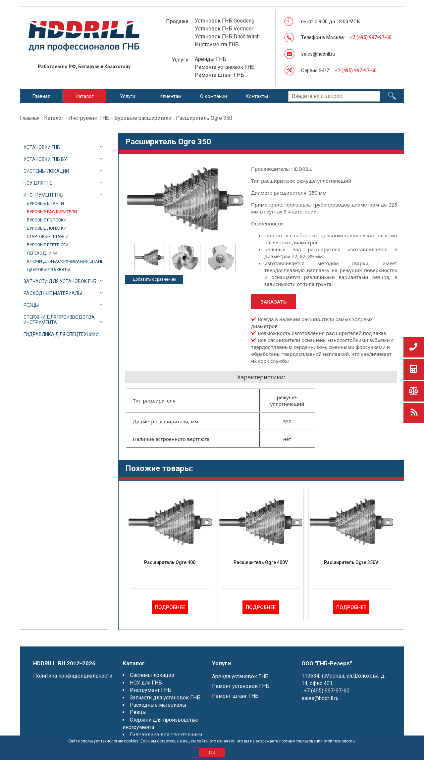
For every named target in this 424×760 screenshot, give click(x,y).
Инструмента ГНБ (217, 44)
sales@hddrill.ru (318, 54)
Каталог (84, 96)
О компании (213, 96)
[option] (149, 257)
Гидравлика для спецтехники (61, 334)
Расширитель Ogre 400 (169, 562)
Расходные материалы (53, 293)
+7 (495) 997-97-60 (370, 37)
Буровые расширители (142, 118)
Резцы (31, 305)
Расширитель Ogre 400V (261, 562)
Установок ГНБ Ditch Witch (227, 36)
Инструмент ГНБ (89, 118)
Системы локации (46, 171)
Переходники (42, 253)
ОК (212, 752)
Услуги (127, 96)
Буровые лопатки (47, 228)
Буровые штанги (45, 203)
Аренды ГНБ (210, 59)
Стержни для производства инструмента (59, 319)
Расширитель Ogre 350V (351, 562)
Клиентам (170, 96)
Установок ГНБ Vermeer (224, 28)
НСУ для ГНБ (38, 183)
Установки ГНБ (42, 147)
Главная (41, 96)
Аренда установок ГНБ (240, 676)
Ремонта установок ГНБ (225, 67)
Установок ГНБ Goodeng (224, 21)
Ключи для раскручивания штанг (65, 261)
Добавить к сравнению (154, 279)
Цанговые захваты (48, 269)
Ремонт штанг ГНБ (235, 696)
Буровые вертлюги (48, 244)
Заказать (273, 302)
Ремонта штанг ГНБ (219, 75)
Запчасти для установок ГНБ (60, 281)
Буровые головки (47, 219)
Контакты (256, 96)
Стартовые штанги (48, 236)
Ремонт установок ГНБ (240, 686)
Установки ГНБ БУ (45, 159)
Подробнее (170, 607)
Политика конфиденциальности (72, 676)
